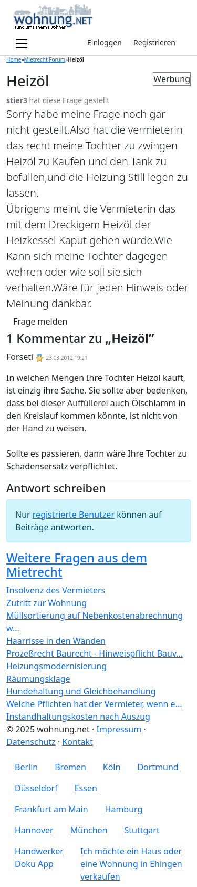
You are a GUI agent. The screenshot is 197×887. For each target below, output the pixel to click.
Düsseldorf (36, 788)
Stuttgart (142, 830)
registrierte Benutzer (74, 514)
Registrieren (154, 42)
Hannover (34, 830)
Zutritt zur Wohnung (46, 603)
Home (13, 59)
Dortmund (157, 767)
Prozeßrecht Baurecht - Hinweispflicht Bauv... (94, 653)
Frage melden (40, 321)
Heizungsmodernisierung (56, 666)
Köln (112, 767)
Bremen (70, 767)
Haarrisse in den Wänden (56, 641)
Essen (86, 788)
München (89, 830)
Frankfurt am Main (51, 809)
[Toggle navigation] (21, 44)
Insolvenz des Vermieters (55, 590)
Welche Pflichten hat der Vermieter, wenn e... (94, 704)
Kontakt (77, 742)
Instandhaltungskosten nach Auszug (78, 716)
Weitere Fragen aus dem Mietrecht (76, 565)
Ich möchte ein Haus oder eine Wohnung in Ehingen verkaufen (131, 863)
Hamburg (124, 809)
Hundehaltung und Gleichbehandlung (81, 691)
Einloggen (104, 42)
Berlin (26, 767)
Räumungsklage (38, 678)
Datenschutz (31, 742)
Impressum (118, 729)
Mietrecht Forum (45, 59)
